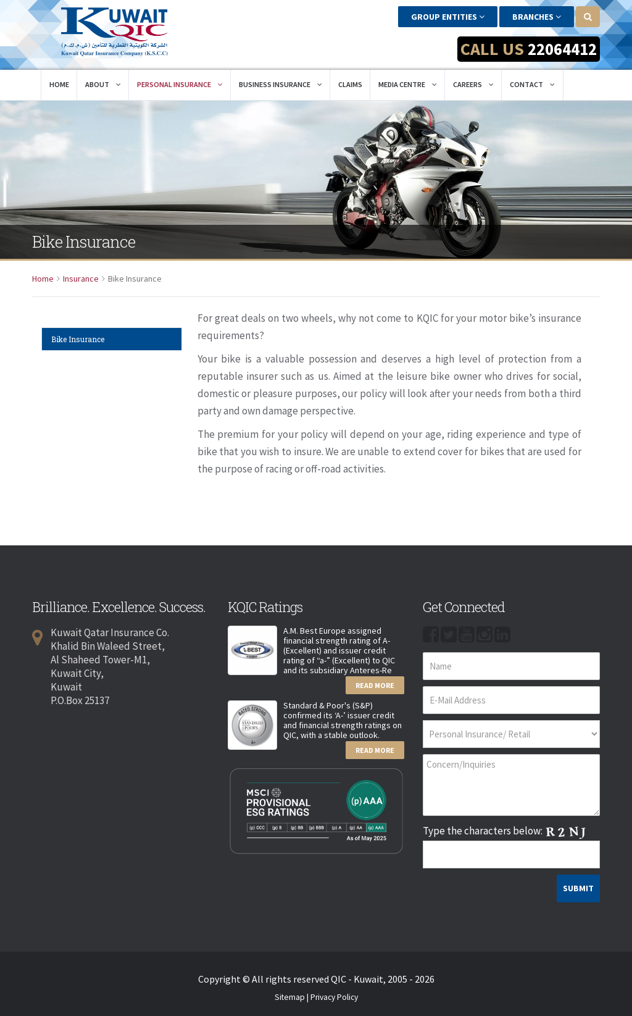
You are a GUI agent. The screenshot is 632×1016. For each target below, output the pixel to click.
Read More (375, 682)
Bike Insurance (77, 337)
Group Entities (447, 16)
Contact (532, 81)
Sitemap (290, 994)
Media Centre (407, 81)
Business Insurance (280, 81)
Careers (473, 81)
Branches (536, 16)
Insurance (81, 276)
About (103, 81)
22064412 (560, 49)
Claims (350, 81)
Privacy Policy (334, 994)
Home (59, 81)
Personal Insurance (180, 81)
